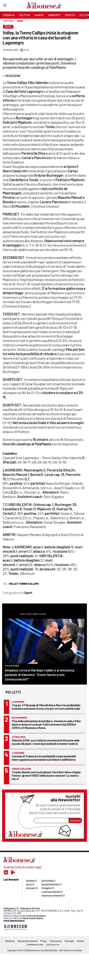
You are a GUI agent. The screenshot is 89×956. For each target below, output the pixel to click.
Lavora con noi (52, 944)
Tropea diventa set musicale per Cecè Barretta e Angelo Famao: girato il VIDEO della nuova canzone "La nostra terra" (46, 775)
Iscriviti (75, 820)
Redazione (10, 941)
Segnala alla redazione (27, 941)
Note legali (69, 941)
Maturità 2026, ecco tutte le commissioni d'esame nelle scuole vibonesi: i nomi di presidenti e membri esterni (45, 741)
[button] (82, 23)
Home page (8, 21)
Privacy (43, 941)
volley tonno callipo (23, 583)
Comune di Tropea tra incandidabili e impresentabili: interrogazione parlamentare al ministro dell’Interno (44, 757)
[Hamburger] (5, 6)
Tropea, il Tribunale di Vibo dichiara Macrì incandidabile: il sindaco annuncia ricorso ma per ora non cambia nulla (46, 706)
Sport (20, 21)
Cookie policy (56, 941)
